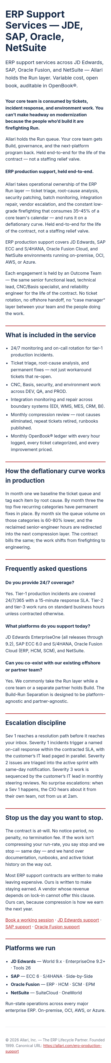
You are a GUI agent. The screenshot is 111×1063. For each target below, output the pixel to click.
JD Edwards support (78, 920)
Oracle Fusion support (57, 926)
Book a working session (29, 920)
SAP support (18, 926)
